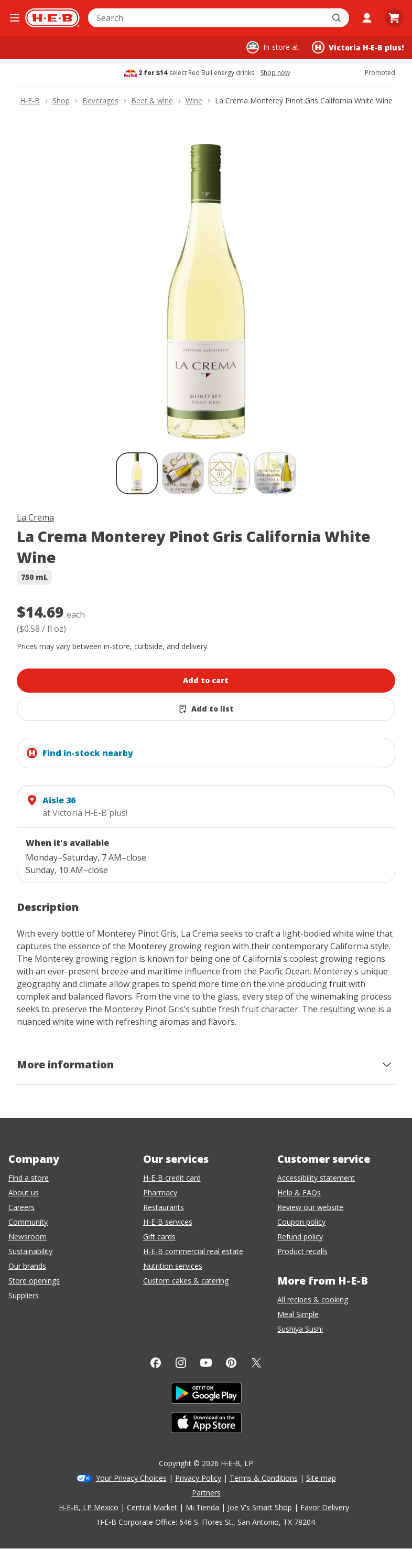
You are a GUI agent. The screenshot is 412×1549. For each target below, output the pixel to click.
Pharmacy (160, 1192)
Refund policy (300, 1237)
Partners (206, 1493)
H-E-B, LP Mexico (88, 1507)
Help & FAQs (299, 1192)
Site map (321, 1478)
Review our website (310, 1207)
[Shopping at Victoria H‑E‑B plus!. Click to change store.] (358, 47)
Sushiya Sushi (300, 1329)
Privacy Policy (198, 1478)
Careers (21, 1207)
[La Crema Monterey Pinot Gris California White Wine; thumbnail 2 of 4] (183, 473)
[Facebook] (155, 1362)
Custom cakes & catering (186, 1281)
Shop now (275, 73)
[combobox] (207, 17)
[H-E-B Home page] (52, 17)
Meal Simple (298, 1314)
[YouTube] (206, 1362)
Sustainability (30, 1251)
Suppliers (23, 1295)
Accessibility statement (316, 1178)
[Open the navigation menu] (14, 18)
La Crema (35, 517)
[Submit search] (337, 17)
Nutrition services (172, 1266)
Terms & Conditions (264, 1478)
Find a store (28, 1178)
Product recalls (302, 1251)
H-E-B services (167, 1222)
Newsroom (27, 1237)
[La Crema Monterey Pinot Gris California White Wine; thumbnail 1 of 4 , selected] (137, 473)
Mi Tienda (202, 1507)
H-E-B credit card (172, 1178)
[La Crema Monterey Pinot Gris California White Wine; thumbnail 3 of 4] (229, 473)
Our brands (27, 1266)
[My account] (366, 17)
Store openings (34, 1281)
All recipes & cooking (312, 1299)
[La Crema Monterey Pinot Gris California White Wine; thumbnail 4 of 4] (275, 473)
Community (28, 1222)
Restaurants (163, 1207)
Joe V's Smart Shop (259, 1507)
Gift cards (159, 1237)
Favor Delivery (324, 1507)
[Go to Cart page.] (394, 17)
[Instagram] (180, 1362)
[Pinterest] (231, 1362)
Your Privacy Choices (131, 1478)
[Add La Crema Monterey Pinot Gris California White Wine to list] (206, 709)
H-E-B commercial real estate (193, 1251)
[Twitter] (256, 1362)
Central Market (152, 1507)
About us (23, 1192)
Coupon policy (301, 1222)
